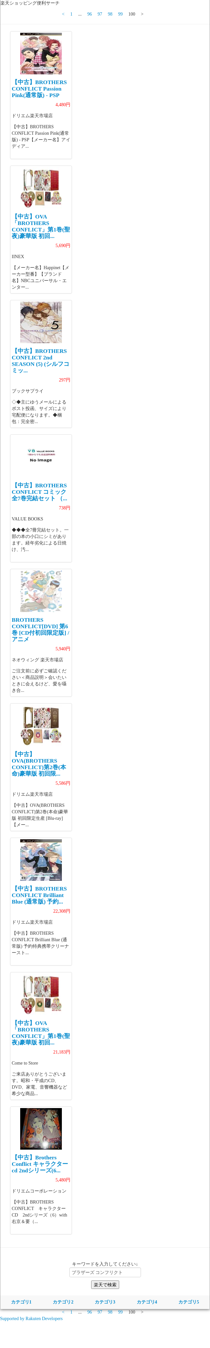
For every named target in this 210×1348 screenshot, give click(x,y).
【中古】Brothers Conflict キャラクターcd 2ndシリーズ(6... (40, 1164)
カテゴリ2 (63, 1302)
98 (110, 14)
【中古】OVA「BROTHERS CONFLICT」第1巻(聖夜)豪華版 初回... (41, 226)
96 (89, 14)
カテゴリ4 (147, 1302)
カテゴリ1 (21, 1302)
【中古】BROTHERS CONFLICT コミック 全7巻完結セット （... (39, 492)
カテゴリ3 (105, 1302)
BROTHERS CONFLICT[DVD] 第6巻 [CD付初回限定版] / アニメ (40, 630)
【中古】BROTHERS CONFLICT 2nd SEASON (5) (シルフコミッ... (40, 361)
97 (100, 14)
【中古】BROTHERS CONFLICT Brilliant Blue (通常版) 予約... (39, 895)
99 (120, 14)
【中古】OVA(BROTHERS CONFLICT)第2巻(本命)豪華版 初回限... (39, 764)
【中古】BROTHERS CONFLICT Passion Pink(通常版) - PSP (39, 88)
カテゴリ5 (188, 1302)
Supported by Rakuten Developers (31, 1318)
